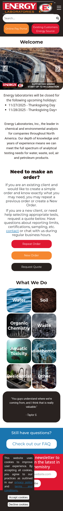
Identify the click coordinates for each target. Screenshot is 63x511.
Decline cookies (18, 504)
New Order (31, 255)
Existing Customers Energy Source (45, 29)
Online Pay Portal (16, 28)
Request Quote (31, 267)
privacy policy (23, 482)
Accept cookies (18, 497)
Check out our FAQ (31, 443)
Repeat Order (31, 244)
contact (12, 231)
